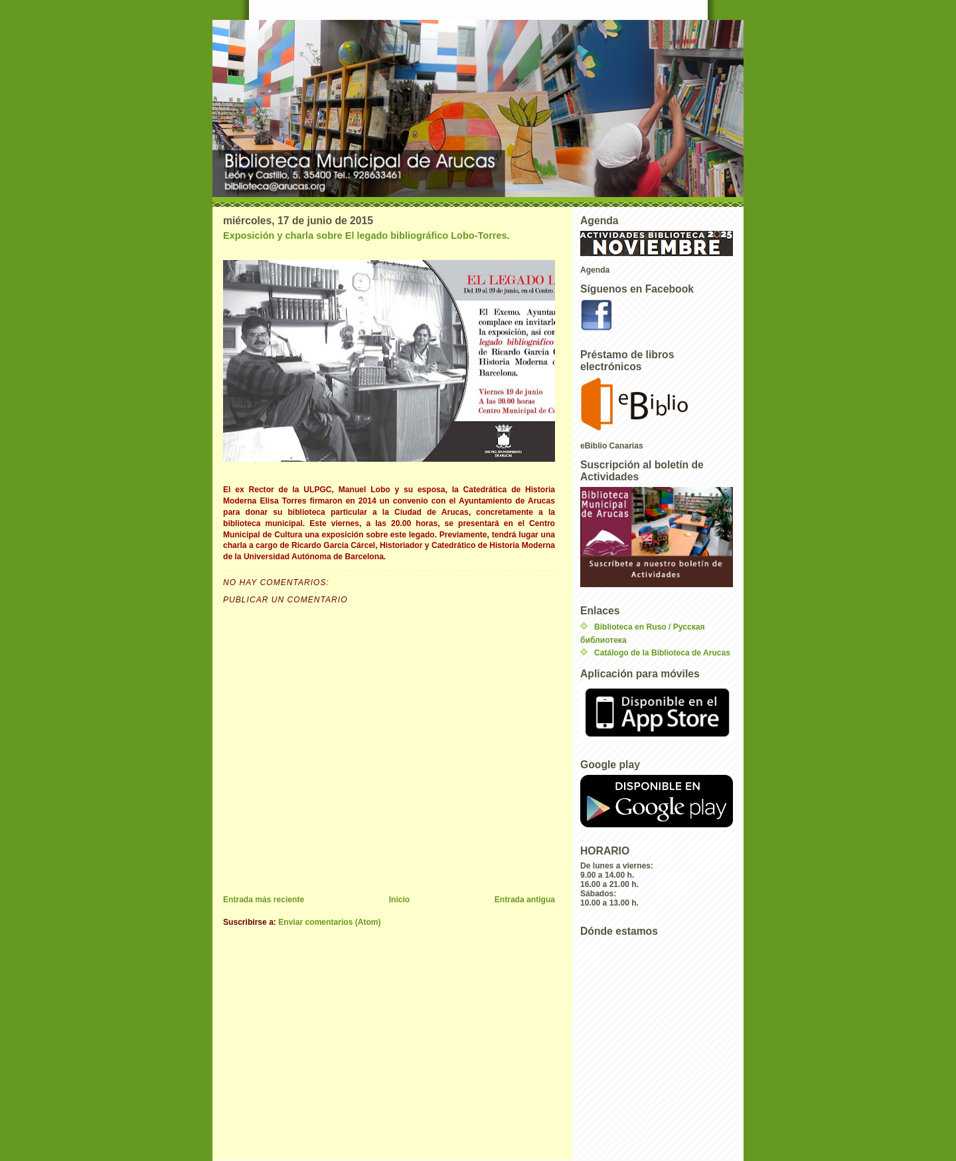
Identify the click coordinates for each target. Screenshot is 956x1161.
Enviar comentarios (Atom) (329, 922)
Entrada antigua (525, 899)
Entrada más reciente (263, 899)
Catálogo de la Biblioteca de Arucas (662, 652)
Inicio (399, 899)
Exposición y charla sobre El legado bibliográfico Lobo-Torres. (366, 235)
